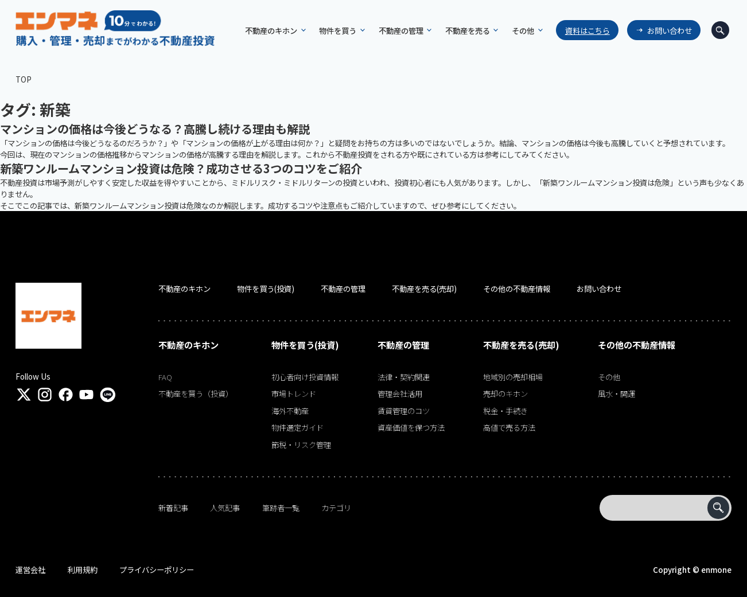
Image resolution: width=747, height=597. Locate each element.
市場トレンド (293, 393)
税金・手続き (505, 410)
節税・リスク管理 (301, 444)
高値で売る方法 (509, 427)
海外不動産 (290, 410)
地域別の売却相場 (513, 377)
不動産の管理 (343, 288)
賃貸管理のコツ (404, 410)
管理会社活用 (400, 393)
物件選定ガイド (297, 427)
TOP (23, 79)
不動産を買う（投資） (195, 393)
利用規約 (83, 569)
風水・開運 (616, 393)
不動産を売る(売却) (424, 288)
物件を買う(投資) (265, 288)
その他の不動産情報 (516, 288)
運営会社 (30, 569)
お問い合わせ (669, 30)
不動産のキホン (184, 288)
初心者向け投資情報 (305, 377)
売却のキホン (505, 393)
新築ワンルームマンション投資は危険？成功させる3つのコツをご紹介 (181, 168)
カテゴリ (336, 507)
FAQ (165, 377)
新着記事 (173, 507)
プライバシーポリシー (156, 569)
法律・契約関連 (404, 377)
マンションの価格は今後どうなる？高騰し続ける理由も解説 (155, 128)
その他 (609, 377)
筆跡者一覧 (280, 507)
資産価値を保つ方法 (411, 427)
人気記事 (225, 507)
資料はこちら (587, 30)
